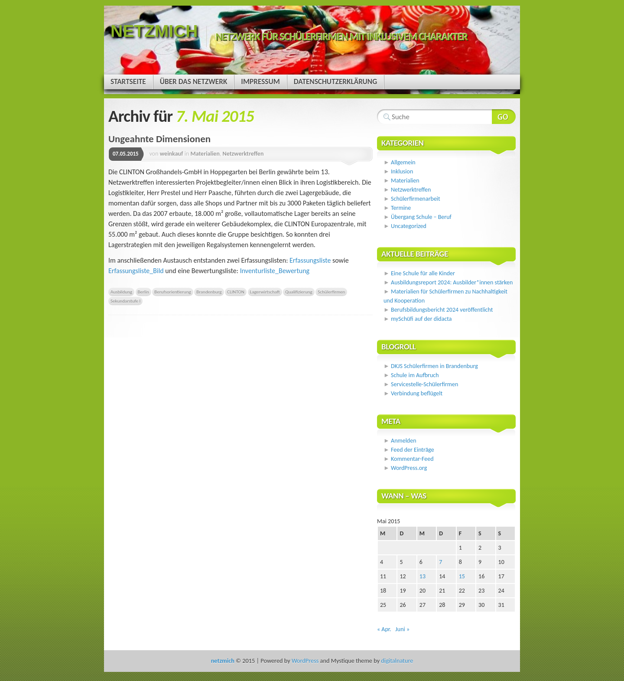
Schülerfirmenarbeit (415, 198)
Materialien (205, 153)
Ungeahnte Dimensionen (159, 139)
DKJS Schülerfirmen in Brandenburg (434, 366)
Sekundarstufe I (125, 301)
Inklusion (402, 171)
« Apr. (384, 629)
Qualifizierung (298, 292)
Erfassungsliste (310, 260)
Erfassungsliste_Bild (136, 271)
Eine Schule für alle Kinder (423, 273)
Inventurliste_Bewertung (274, 271)
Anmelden (403, 440)
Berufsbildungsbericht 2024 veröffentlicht (442, 309)
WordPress (305, 661)
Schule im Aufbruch (415, 375)
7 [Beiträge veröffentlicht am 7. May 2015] (440, 562)
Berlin (143, 292)
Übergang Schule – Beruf (421, 217)
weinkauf (171, 153)
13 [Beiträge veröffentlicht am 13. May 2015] (422, 576)
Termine (401, 208)
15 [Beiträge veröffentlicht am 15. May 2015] (462, 576)
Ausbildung (121, 292)
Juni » (402, 629)
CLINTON (235, 292)
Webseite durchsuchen (504, 116)
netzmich (154, 31)
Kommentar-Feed (412, 459)
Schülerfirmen (331, 292)
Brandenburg (208, 292)
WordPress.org (409, 468)
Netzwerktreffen (243, 153)
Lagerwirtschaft (265, 292)
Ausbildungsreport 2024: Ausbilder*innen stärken (452, 282)
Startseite (128, 81)
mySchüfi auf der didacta (421, 319)
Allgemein (403, 162)
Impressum (260, 81)
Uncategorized (408, 226)
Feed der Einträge (412, 449)
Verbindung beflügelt (416, 393)
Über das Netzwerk (194, 81)
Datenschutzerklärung (335, 81)
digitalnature (397, 661)
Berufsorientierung (172, 292)
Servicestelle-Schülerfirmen (424, 384)
